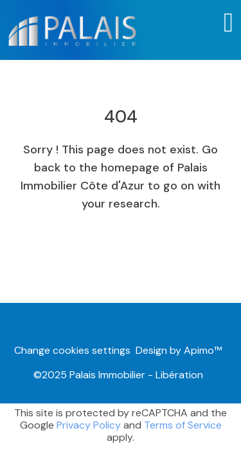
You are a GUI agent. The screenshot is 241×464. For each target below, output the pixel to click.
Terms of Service (183, 425)
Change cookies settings (72, 350)
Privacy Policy (89, 425)
